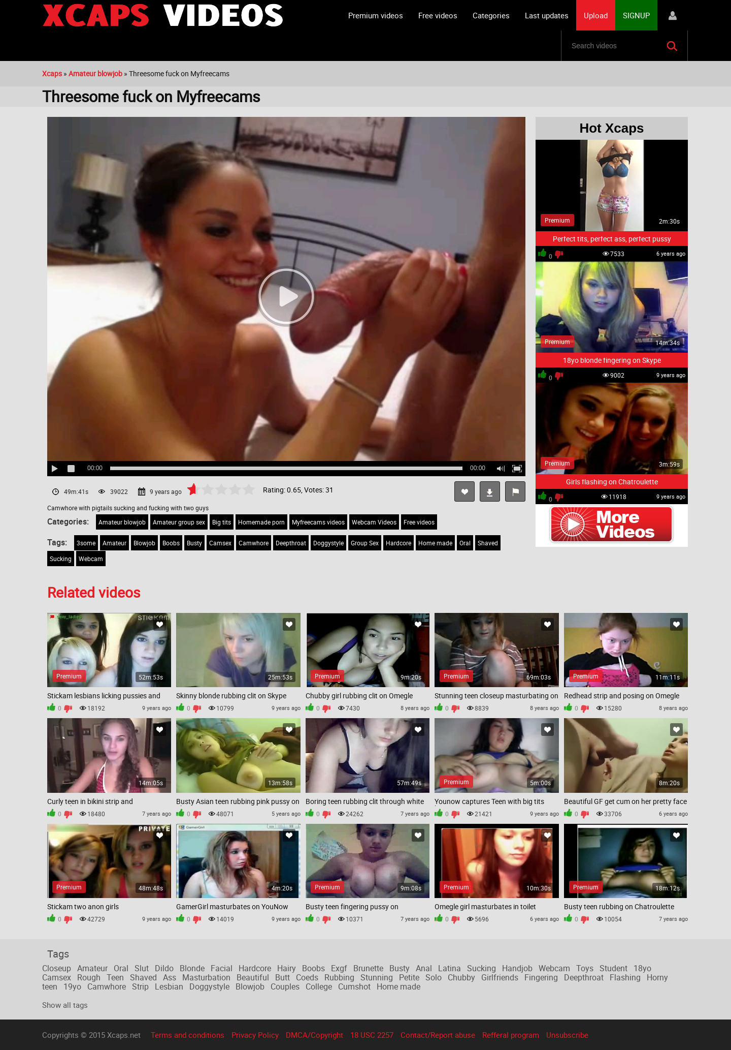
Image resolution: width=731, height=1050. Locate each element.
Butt (282, 977)
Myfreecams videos (318, 522)
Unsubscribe (567, 1035)
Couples (285, 986)
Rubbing (339, 977)
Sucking (61, 558)
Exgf (339, 968)
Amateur (114, 543)
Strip (140, 986)
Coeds (307, 977)
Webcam (91, 558)
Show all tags (65, 1005)
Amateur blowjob (122, 522)
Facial (221, 968)
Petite (409, 977)
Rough (89, 977)
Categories (491, 15)
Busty (194, 543)
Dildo (164, 968)
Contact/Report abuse (438, 1035)
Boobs (171, 543)
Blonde (192, 968)
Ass (169, 977)
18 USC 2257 (371, 1035)
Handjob (517, 968)
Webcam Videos (374, 522)
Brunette (368, 968)
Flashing (625, 977)
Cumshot (354, 986)
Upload (596, 15)
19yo (72, 986)
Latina (449, 968)
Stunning (376, 977)
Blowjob (144, 543)
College (319, 986)
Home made (435, 543)
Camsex (220, 543)
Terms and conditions (187, 1035)
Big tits (221, 522)
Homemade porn (261, 522)
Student (613, 968)
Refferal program (510, 1035)
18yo (642, 968)
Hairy (286, 968)
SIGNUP (636, 15)
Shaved (488, 543)
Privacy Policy (255, 1035)
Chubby (461, 977)
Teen (115, 977)
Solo (433, 977)
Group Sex (365, 543)
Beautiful (253, 977)
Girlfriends (499, 977)
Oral (465, 543)
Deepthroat (291, 543)
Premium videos (375, 15)
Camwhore (254, 543)
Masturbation (206, 977)
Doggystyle (328, 543)
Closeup (56, 968)
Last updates (547, 15)
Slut (142, 968)
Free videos (437, 15)
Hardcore (398, 543)
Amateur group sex (179, 522)
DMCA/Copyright (314, 1035)
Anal (424, 968)
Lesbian (169, 986)
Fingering (541, 977)
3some (86, 543)
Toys (584, 968)
